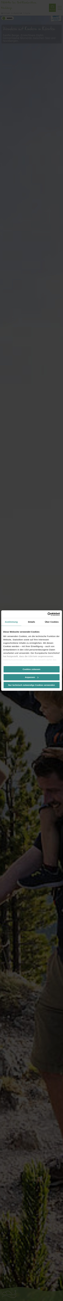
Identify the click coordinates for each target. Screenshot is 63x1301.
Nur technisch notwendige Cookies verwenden (31, 685)
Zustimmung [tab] (11, 622)
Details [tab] (31, 622)
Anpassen (31, 677)
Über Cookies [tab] (52, 622)
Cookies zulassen (31, 669)
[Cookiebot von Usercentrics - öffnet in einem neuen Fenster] (47, 614)
